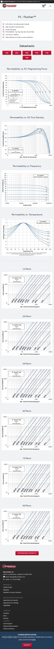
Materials (6, 590)
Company (6, 613)
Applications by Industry (10, 600)
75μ (46, 53)
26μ (16, 53)
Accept (27, 645)
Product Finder (7, 587)
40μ (26, 53)
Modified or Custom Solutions (12, 592)
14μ (6, 53)
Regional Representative (10, 626)
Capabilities (6, 605)
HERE (34, 640)
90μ (27, 58)
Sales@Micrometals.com (32, 1)
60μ (36, 53)
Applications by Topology (10, 603)
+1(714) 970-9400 (20, 1)
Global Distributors (9, 629)
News (5, 616)
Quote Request (7, 623)
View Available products (27, 553)
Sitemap (5, 618)
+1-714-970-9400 (15, 579)
